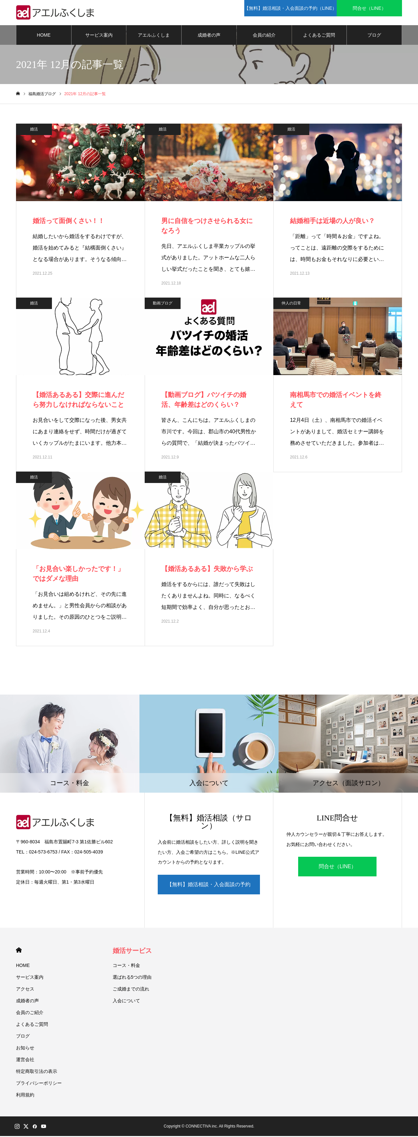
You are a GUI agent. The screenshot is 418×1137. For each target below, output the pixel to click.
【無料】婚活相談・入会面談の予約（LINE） (208, 889)
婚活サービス (132, 951)
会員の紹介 (264, 36)
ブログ (374, 36)
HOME (44, 36)
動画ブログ (162, 304)
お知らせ (25, 1048)
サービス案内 (99, 36)
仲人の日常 (291, 304)
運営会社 (25, 1060)
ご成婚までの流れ (131, 989)
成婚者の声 (209, 36)
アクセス (25, 989)
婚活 (34, 130)
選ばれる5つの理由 (132, 978)
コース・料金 (126, 966)
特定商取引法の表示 (36, 1072)
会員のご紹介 (29, 1013)
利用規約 (25, 1095)
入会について (126, 1001)
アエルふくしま (154, 36)
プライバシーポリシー (39, 1084)
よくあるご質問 (319, 36)
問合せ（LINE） (338, 867)
